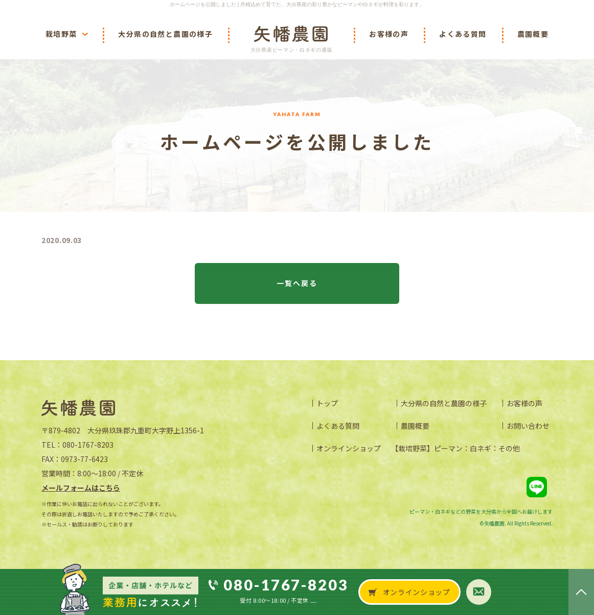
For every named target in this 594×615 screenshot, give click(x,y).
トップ (327, 403)
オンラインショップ (348, 448)
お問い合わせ (528, 425)
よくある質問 (337, 425)
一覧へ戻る (297, 283)
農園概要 (415, 425)
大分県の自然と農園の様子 (444, 403)
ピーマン (448, 448)
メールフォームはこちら (80, 487)
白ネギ (480, 448)
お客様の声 (524, 403)
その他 (509, 448)
